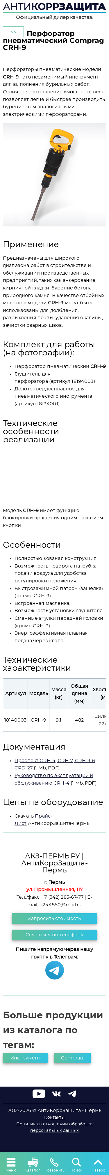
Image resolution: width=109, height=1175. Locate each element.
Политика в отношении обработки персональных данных (54, 1127)
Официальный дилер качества (54, 17)
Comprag (72, 1058)
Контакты (54, 1117)
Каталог (32, 1164)
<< (13, 31)
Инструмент (25, 1058)
